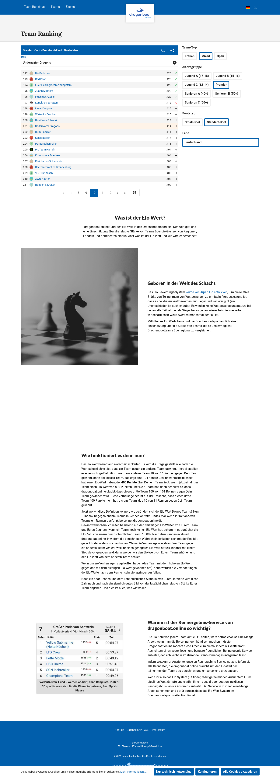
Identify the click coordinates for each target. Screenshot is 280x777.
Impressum (158, 729)
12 (109, 193)
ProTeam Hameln (45, 149)
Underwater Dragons (47, 126)
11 (101, 193)
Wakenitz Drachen (45, 114)
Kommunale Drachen (47, 155)
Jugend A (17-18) (197, 76)
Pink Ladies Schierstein (48, 161)
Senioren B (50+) (226, 93)
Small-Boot (192, 122)
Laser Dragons (43, 108)
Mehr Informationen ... (133, 771)
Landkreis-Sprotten (46, 102)
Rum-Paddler (43, 131)
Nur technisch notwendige (173, 771)
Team (23, 57)
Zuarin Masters (44, 90)
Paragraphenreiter (46, 143)
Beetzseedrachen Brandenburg (53, 167)
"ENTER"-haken (44, 173)
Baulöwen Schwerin (46, 120)
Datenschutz (134, 729)
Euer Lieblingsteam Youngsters (53, 85)
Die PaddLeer (43, 73)
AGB (146, 729)
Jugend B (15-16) (228, 76)
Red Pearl (40, 79)
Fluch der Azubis (44, 96)
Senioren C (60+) (196, 102)
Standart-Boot (216, 122)
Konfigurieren (207, 771)
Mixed (205, 56)
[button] (163, 50)
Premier (221, 85)
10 (94, 193)
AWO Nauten (42, 178)
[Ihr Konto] (255, 7)
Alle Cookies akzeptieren (240, 771)
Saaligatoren (42, 137)
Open (220, 56)
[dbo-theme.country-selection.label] (248, 7)
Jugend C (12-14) (197, 85)
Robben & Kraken (45, 184)
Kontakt (119, 729)
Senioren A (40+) (196, 93)
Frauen (189, 56)
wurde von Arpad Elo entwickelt (206, 292)
